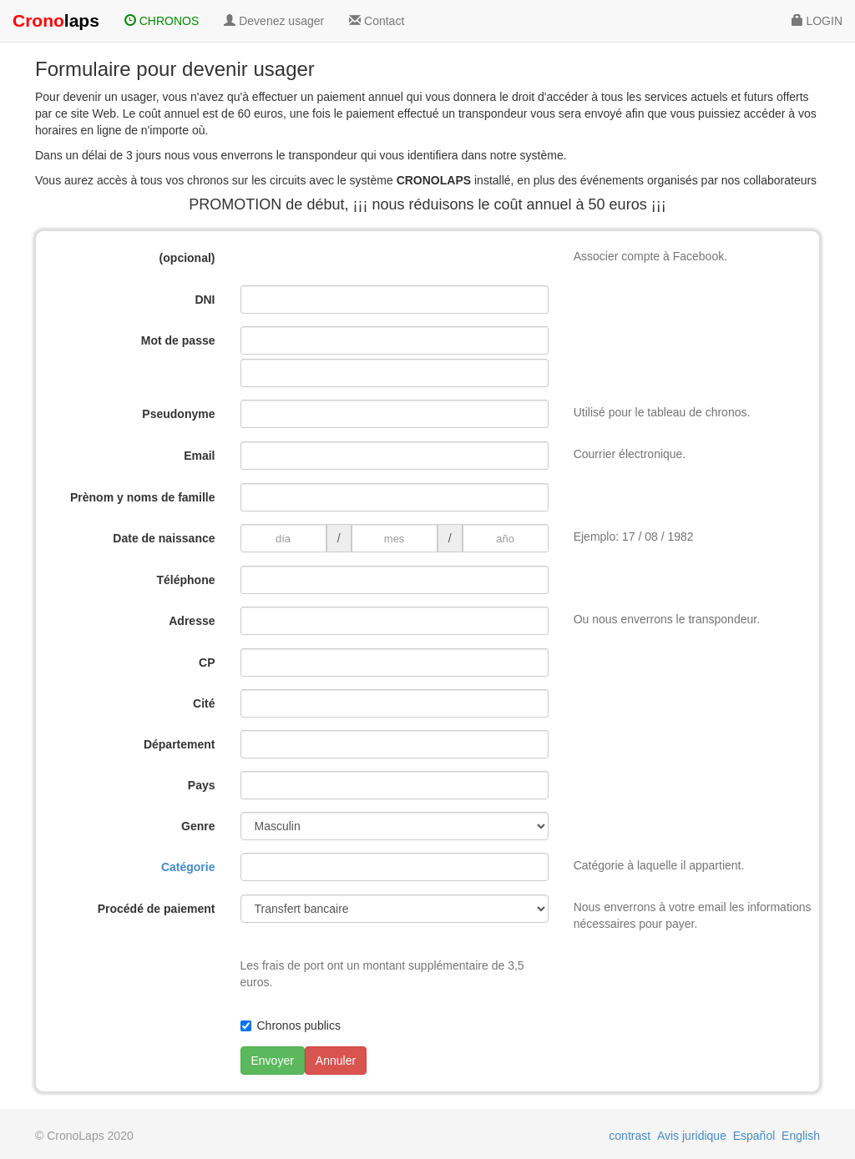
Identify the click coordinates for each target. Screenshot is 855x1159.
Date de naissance (164, 538)
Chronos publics (299, 1025)
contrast (629, 1135)
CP (207, 662)
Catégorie (188, 867)
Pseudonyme (178, 414)
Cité (204, 703)
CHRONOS (161, 21)
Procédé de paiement (156, 908)
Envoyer (272, 1060)
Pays (201, 785)
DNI (205, 299)
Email (199, 455)
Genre (198, 826)
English (801, 1135)
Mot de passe (178, 340)
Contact (376, 21)
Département (179, 744)
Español (754, 1135)
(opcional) (187, 258)
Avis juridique (691, 1135)
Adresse (192, 620)
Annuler (336, 1060)
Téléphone (185, 580)
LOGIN (817, 21)
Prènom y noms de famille (142, 497)
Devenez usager (274, 21)
